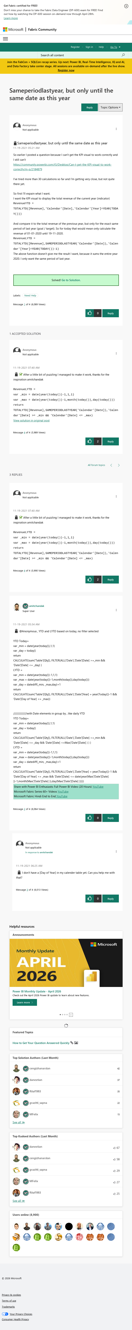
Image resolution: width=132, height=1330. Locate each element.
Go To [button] (113, 47)
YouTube (98, 786)
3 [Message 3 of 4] (27, 889)
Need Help (30, 295)
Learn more (11, 18)
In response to (39, 852)
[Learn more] (25, 1002)
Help (101, 46)
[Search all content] (83, 55)
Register (75, 46)
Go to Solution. (71, 280)
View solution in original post (31, 420)
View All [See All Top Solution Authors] (19, 1122)
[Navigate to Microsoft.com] (13, 29)
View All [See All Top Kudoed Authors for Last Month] (19, 1201)
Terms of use (9, 1300)
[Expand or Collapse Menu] (5, 39)
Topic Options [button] (109, 107)
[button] (89, 107)
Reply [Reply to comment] (111, 441)
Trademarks (8, 1306)
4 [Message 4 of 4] (24, 432)
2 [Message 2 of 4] (24, 808)
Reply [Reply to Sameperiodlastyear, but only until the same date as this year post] (111, 313)
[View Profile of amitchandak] (36, 606)
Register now (66, 70)
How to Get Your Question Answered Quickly (41, 1043)
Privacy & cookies (11, 1294)
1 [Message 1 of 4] (24, 304)
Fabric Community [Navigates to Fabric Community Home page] (42, 29)
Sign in (89, 46)
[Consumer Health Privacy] (66, 1319)
